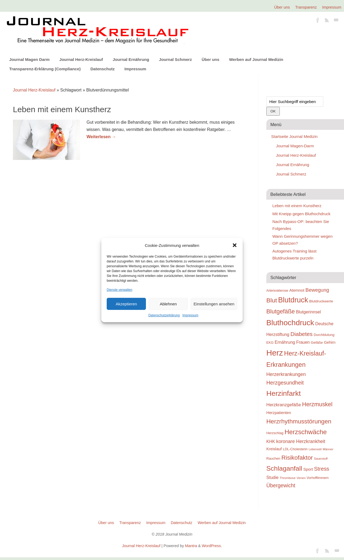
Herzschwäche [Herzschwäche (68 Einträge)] (306, 431)
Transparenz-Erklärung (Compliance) (45, 69)
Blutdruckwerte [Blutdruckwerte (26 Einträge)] (321, 301)
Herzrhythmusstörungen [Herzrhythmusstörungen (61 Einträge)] (298, 421)
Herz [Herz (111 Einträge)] (274, 352)
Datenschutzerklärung (164, 315)
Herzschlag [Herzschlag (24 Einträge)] (275, 433)
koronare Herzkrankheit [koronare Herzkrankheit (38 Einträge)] (300, 441)
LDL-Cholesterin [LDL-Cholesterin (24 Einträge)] (295, 449)
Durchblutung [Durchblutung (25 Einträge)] (324, 335)
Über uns (282, 7)
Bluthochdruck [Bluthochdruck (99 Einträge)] (290, 323)
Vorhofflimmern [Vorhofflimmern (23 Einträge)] (318, 478)
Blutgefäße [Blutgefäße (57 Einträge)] (280, 311)
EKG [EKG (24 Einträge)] (270, 343)
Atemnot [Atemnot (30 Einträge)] (296, 290)
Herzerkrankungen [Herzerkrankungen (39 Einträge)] (286, 374)
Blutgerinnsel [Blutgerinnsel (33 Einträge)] (308, 311)
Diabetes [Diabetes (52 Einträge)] (302, 334)
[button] (234, 245)
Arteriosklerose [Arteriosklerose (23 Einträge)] (277, 290)
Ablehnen (168, 304)
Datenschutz (102, 69)
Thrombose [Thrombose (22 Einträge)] (288, 478)
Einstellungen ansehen (214, 304)
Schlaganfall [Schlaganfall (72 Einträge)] (284, 468)
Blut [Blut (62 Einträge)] (271, 300)
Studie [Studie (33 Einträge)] (272, 477)
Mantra (191, 546)
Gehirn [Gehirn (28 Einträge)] (329, 342)
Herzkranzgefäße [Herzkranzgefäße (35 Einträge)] (283, 404)
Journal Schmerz (175, 59)
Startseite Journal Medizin (294, 136)
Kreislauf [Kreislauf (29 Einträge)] (274, 449)
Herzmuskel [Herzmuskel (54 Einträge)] (317, 404)
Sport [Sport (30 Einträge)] (308, 469)
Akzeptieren (126, 304)
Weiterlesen (101, 136)
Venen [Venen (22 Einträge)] (301, 478)
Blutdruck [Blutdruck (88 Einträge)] (293, 300)
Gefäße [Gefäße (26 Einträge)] (317, 343)
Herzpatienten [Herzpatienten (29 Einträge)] (278, 413)
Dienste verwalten (119, 290)
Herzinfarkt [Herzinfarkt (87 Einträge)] (283, 393)
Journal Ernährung (131, 59)
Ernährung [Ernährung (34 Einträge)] (285, 342)
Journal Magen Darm (29, 59)
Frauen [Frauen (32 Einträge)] (303, 342)
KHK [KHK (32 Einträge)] (270, 441)
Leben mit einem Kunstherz (62, 109)
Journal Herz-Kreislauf (81, 59)
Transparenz (306, 7)
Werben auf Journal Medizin (256, 59)
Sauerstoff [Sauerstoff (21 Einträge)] (321, 458)
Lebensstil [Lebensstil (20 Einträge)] (315, 449)
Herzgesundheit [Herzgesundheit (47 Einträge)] (285, 383)
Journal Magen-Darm (295, 146)
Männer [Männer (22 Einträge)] (328, 449)
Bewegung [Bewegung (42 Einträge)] (317, 290)
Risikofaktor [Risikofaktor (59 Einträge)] (297, 457)
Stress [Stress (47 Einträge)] (321, 469)
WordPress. (212, 546)
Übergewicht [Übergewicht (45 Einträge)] (280, 485)
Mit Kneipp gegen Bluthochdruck (302, 213)
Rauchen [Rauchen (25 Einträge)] (273, 458)
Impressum (190, 315)
